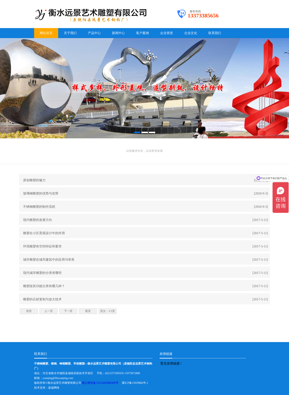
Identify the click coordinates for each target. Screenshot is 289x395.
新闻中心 (118, 33)
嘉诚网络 (53, 387)
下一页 (68, 311)
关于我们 (70, 33)
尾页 (88, 311)
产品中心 (94, 33)
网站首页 (46, 33)
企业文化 (190, 33)
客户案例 (142, 33)
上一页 (48, 311)
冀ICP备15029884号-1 (136, 382)
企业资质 (166, 33)
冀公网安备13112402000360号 (102, 382)
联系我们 (214, 33)
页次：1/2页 (107, 311)
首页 (29, 311)
